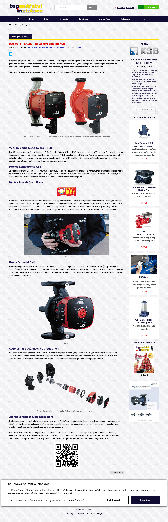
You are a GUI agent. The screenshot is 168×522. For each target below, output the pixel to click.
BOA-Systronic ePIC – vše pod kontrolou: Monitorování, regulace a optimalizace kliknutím (144, 73)
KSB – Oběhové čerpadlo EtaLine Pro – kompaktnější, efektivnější (143, 81)
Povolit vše (145, 500)
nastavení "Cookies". (75, 500)
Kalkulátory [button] (127, 19)
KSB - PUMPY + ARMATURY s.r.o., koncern (45, 47)
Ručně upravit (113, 500)
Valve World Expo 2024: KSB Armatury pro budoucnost (143, 94)
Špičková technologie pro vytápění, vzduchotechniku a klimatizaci (143, 100)
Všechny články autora (144, 109)
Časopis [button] (65, 19)
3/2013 (77, 47)
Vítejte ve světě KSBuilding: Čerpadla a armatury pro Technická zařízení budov (143, 88)
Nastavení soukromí (84, 509)
